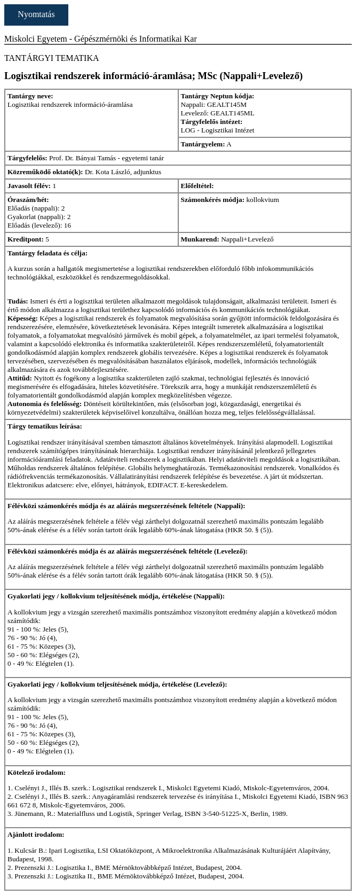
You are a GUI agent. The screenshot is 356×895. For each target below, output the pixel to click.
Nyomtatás (36, 14)
